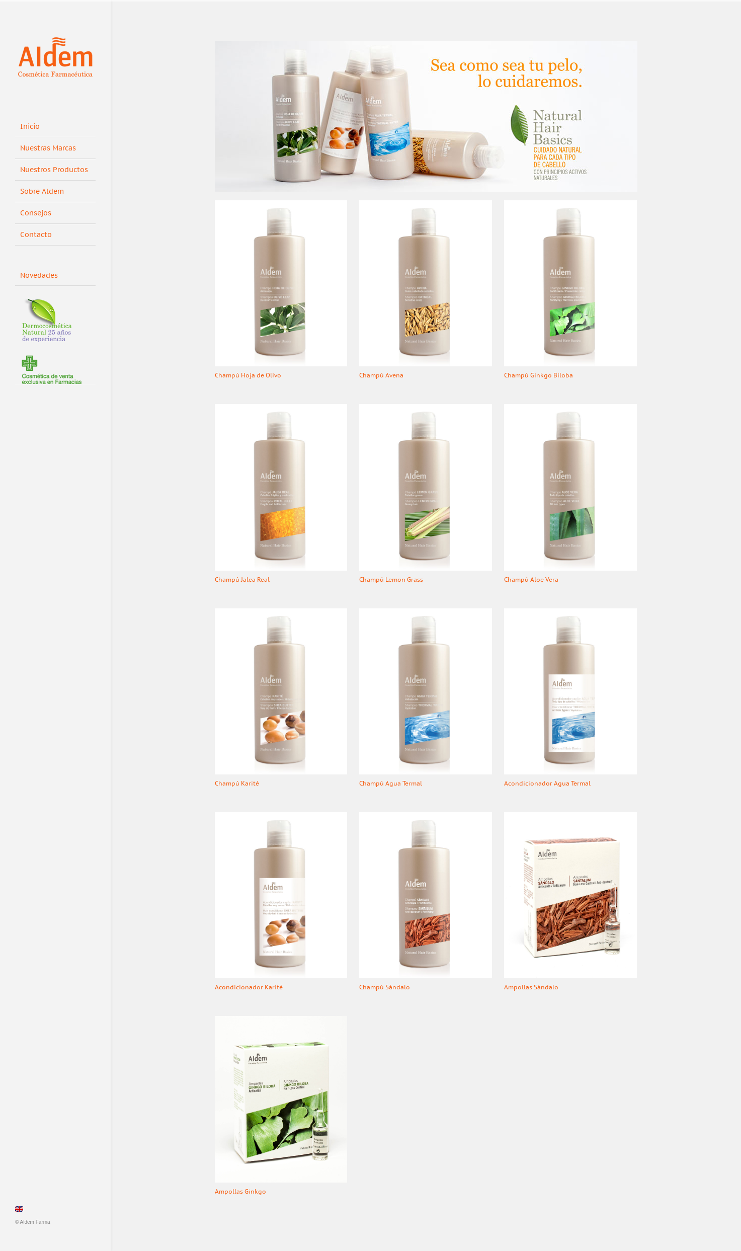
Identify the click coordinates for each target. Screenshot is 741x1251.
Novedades (42, 274)
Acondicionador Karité (249, 987)
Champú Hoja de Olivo (248, 375)
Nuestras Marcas (48, 148)
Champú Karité (237, 783)
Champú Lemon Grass (391, 579)
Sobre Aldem (42, 191)
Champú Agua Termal (390, 783)
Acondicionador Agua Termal (547, 783)
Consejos (35, 213)
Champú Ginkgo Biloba (538, 375)
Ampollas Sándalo (531, 987)
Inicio (30, 126)
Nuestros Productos (54, 170)
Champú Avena (381, 375)
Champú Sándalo (384, 987)
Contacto (36, 234)
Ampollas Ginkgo (240, 1191)
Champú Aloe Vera (531, 579)
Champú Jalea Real (242, 579)
